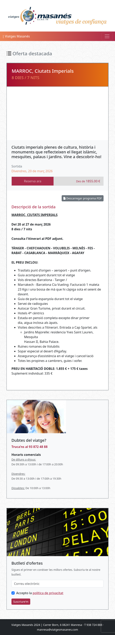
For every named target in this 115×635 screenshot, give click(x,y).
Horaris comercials (26, 454)
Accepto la (39, 593)
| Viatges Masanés (16, 36)
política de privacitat (48, 593)
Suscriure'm (20, 601)
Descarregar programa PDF (82, 198)
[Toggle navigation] (107, 36)
